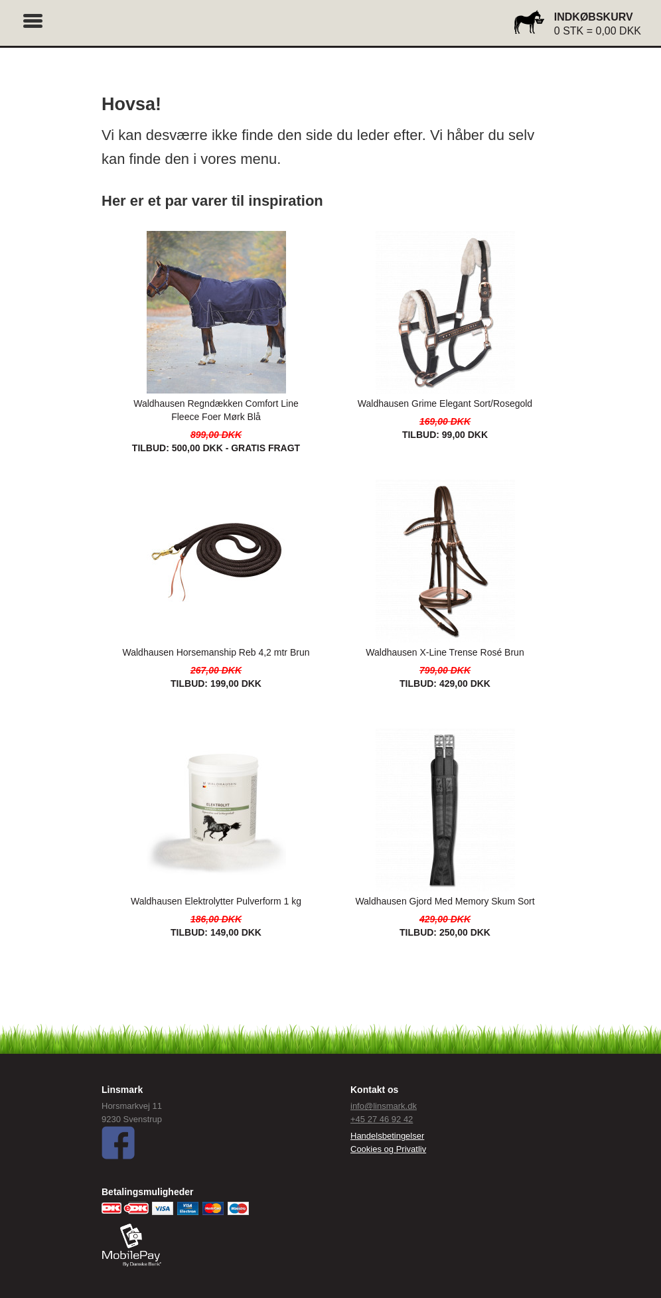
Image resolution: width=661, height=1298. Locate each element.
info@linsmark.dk (383, 1106)
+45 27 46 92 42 (381, 1119)
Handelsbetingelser (387, 1136)
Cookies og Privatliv (388, 1149)
